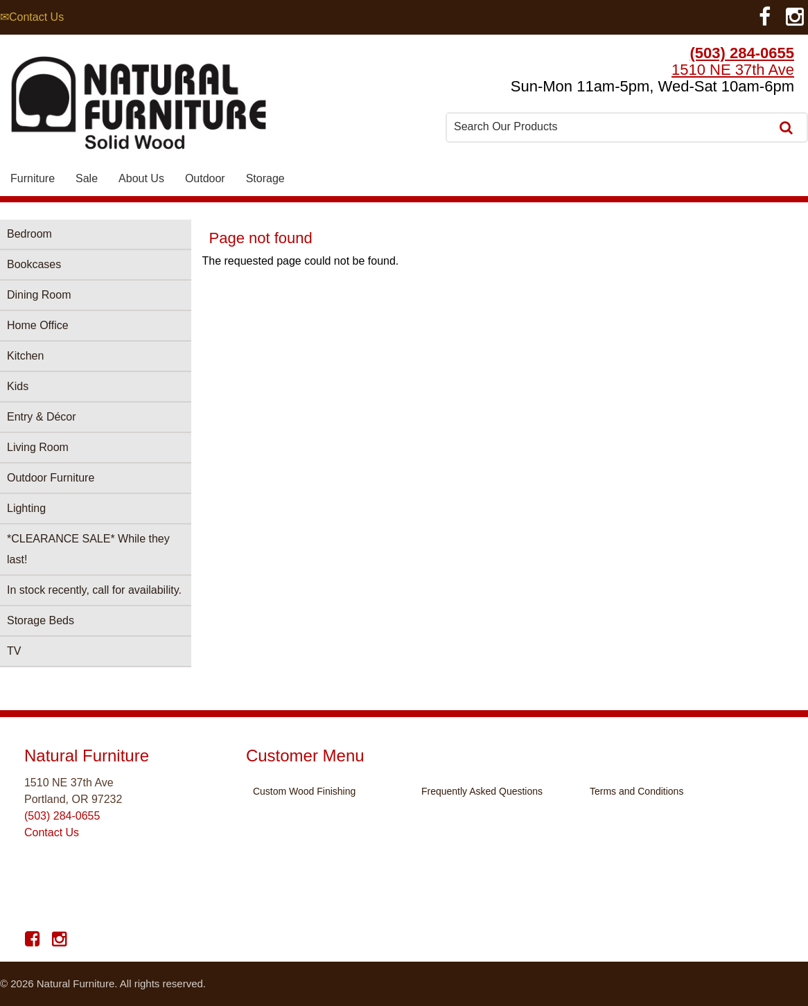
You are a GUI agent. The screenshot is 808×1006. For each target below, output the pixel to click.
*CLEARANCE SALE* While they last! (88, 549)
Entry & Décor (41, 417)
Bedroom (29, 234)
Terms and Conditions (636, 791)
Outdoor (205, 178)
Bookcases (34, 264)
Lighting (26, 508)
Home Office (38, 325)
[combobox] (610, 127)
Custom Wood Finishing (304, 791)
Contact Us (51, 832)
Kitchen (25, 356)
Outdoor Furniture (50, 478)
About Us (141, 178)
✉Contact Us (32, 17)
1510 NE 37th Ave (732, 69)
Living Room (38, 447)
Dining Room (39, 295)
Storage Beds (40, 620)
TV (14, 651)
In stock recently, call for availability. (94, 590)
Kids (17, 386)
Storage (265, 178)
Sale (87, 178)
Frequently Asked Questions (482, 791)
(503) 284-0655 (742, 53)
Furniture (32, 178)
